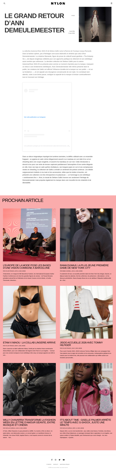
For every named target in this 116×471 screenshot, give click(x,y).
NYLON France (9, 271)
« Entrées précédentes (6, 442)
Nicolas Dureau (10, 428)
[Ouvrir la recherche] (4, 3)
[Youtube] (64, 460)
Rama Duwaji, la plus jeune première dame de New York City (84, 266)
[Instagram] (55, 460)
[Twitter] (59, 460)
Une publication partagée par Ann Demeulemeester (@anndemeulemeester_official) (47, 146)
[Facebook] (51, 460)
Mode (24, 271)
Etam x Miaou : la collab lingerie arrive (29, 342)
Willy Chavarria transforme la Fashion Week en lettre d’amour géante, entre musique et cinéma (29, 422)
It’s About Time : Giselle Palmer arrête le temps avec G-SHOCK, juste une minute (85, 422)
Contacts (55, 464)
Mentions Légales (65, 464)
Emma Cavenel (66, 271)
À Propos (48, 464)
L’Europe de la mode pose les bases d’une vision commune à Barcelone (27, 266)
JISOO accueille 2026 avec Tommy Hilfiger (81, 343)
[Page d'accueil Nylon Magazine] (58, 3)
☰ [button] (111, 3)
